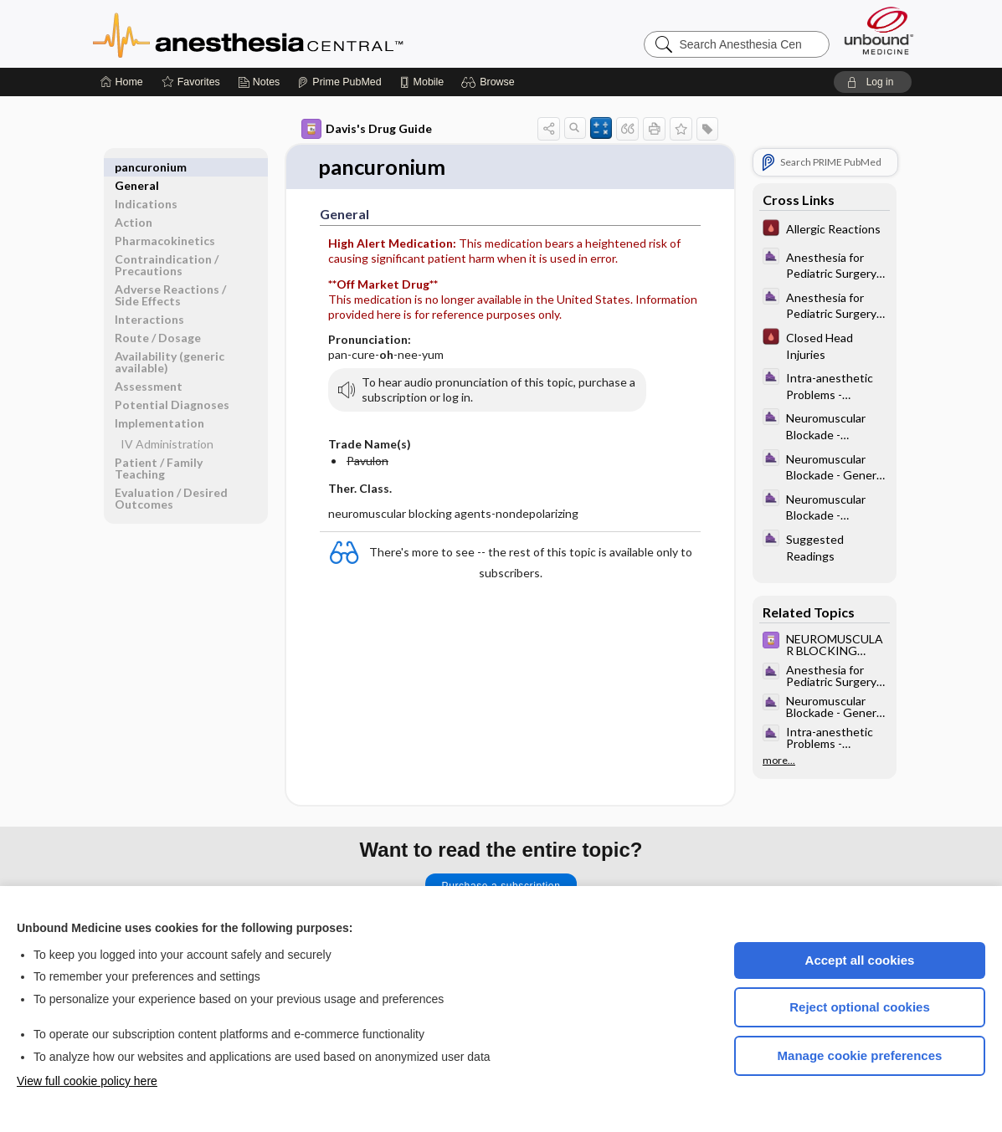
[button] (490, 82)
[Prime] (339, 82)
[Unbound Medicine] (879, 30)
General (137, 167)
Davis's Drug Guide (366, 129)
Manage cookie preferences (860, 1055)
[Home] (121, 82)
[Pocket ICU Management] (825, 230)
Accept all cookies (860, 960)
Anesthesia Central (300, 33)
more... (779, 761)
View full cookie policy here (87, 1081)
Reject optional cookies (859, 1007)
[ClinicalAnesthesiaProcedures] (825, 264)
